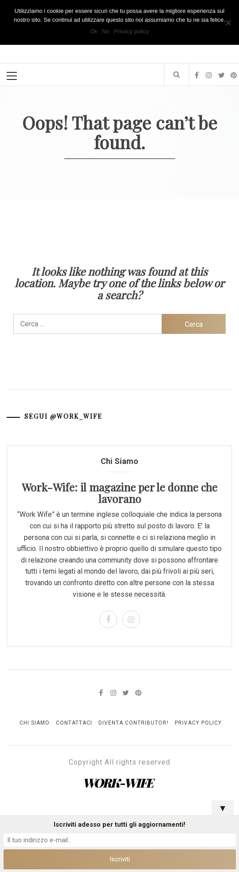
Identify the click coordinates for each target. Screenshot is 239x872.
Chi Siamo (35, 723)
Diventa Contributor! (133, 723)
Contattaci (74, 723)
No (106, 31)
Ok (94, 31)
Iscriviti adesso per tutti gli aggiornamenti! (119, 824)
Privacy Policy (198, 723)
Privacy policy (131, 31)
